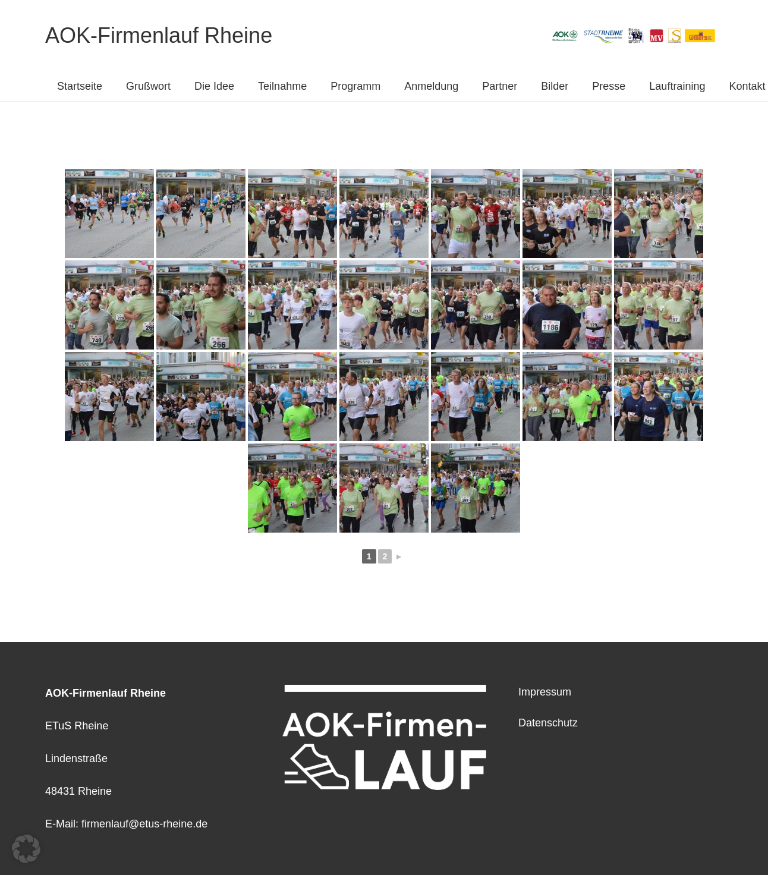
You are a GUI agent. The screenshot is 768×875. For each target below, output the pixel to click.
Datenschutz (548, 723)
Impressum (544, 692)
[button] (26, 849)
